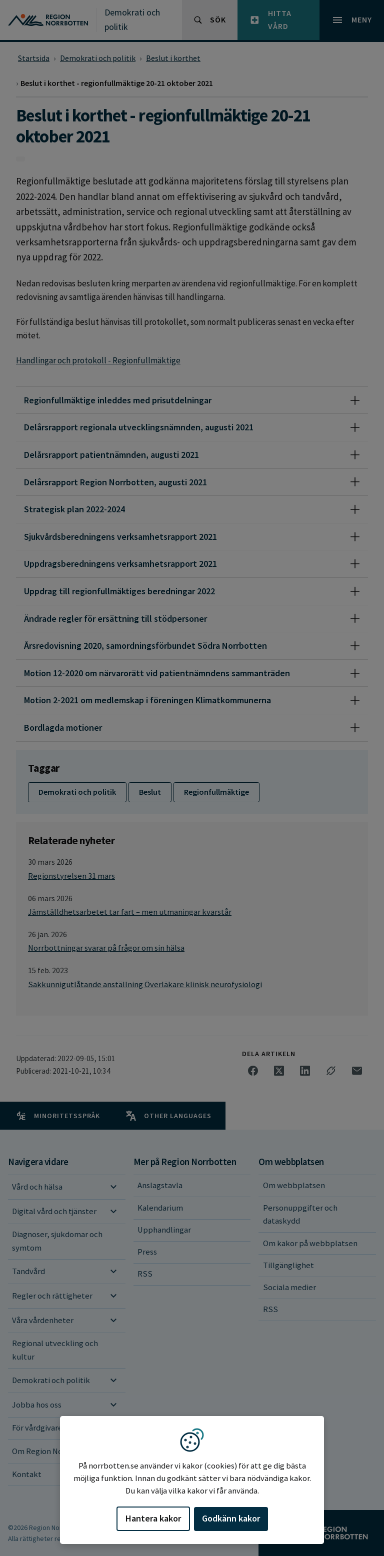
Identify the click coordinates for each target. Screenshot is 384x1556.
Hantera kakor (153, 1518)
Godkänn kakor (231, 1518)
